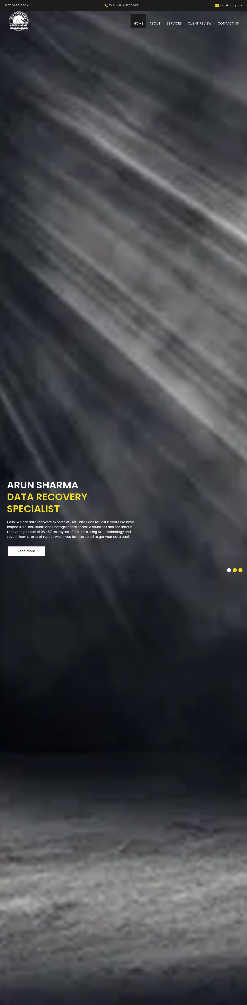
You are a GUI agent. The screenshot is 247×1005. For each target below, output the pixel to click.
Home (140, 23)
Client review (200, 23)
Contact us (228, 23)
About (155, 23)
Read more (26, 551)
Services (174, 23)
